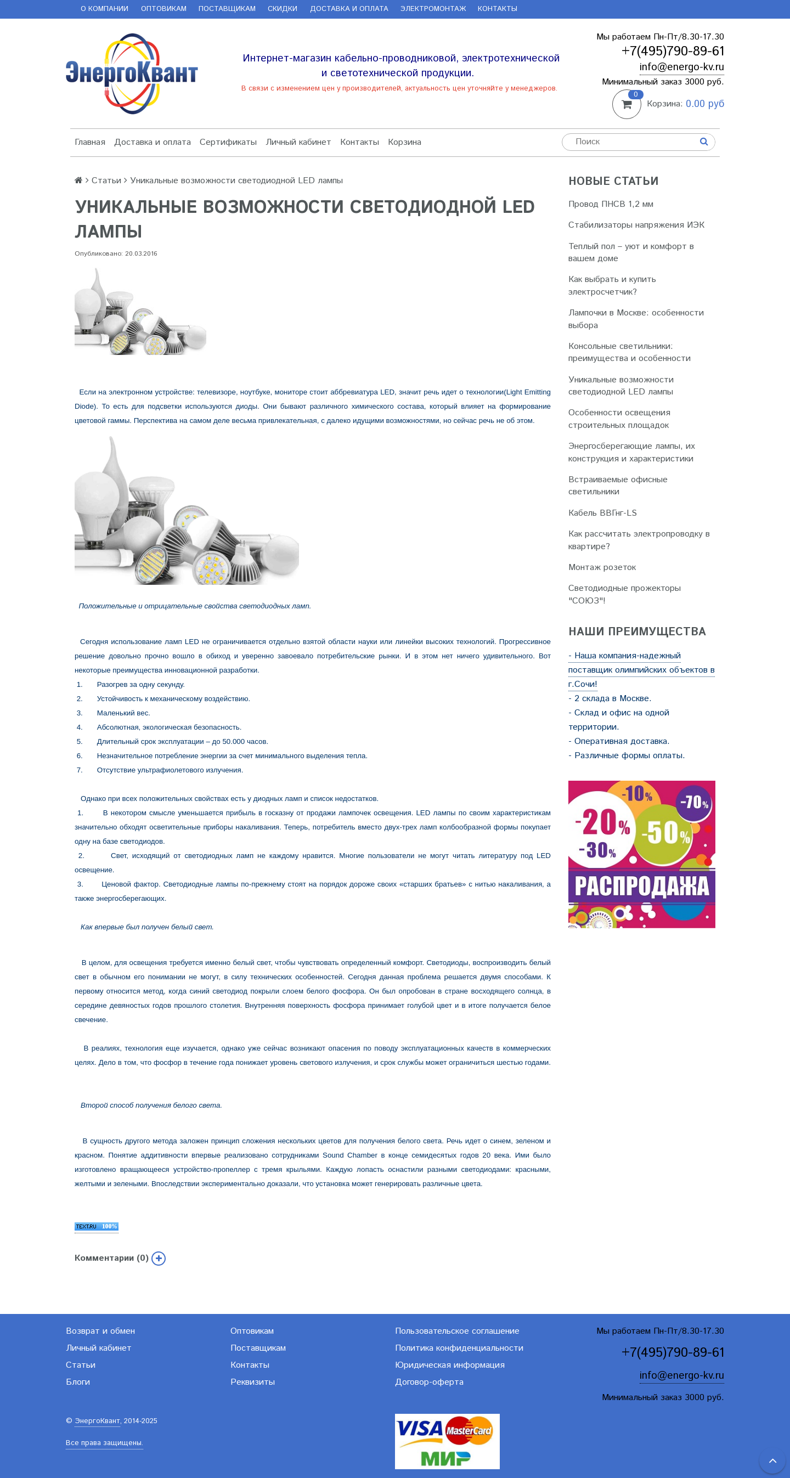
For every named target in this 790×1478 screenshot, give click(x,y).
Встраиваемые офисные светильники (618, 485)
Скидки (282, 9)
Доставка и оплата (349, 9)
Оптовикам (164, 9)
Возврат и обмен (100, 1331)
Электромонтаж (433, 9)
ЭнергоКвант (97, 1421)
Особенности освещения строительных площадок (619, 419)
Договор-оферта (429, 1382)
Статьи (106, 180)
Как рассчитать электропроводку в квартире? (639, 540)
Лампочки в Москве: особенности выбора (636, 319)
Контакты (497, 9)
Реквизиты (252, 1382)
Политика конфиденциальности (459, 1348)
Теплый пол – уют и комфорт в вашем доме (631, 252)
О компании (104, 9)
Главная (90, 142)
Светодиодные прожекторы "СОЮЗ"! (624, 594)
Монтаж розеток (602, 567)
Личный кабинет (298, 142)
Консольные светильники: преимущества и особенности (629, 352)
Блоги (78, 1382)
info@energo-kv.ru (682, 67)
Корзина (404, 142)
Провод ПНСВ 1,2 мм (610, 204)
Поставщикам (227, 9)
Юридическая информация (450, 1365)
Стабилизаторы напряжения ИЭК (636, 225)
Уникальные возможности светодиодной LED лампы (621, 386)
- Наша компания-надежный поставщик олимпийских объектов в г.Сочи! (641, 670)
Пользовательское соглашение (457, 1331)
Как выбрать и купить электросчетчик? (612, 285)
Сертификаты (228, 142)
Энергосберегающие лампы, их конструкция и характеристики (631, 452)
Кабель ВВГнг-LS (602, 513)
